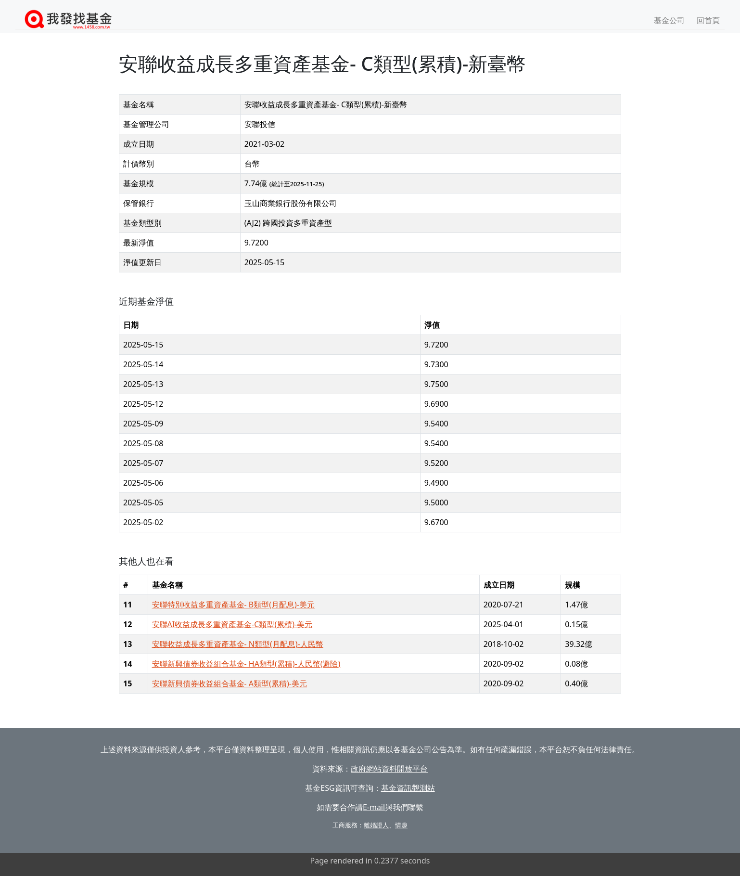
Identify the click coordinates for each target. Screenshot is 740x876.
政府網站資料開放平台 (389, 768)
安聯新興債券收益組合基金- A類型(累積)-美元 (229, 683)
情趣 (401, 825)
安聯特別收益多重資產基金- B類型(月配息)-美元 (233, 604)
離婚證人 (376, 825)
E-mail (374, 807)
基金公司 (669, 20)
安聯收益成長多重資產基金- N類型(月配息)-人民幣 (237, 644)
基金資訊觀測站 (408, 788)
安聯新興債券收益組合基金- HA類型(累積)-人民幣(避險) (246, 663)
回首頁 (708, 20)
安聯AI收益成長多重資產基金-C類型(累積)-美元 (232, 624)
